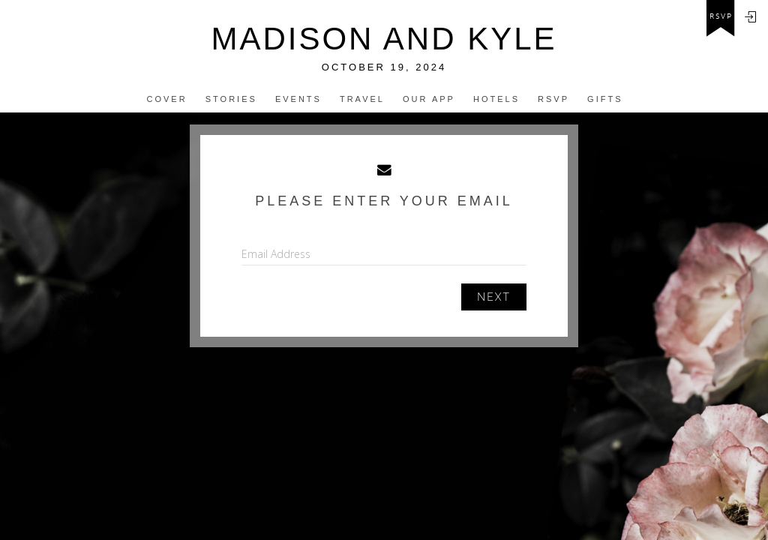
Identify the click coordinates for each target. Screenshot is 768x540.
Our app (429, 99)
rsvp (721, 16)
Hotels (496, 99)
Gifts (604, 99)
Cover (167, 99)
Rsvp (553, 99)
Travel (362, 99)
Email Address (276, 254)
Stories (231, 99)
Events (298, 99)
